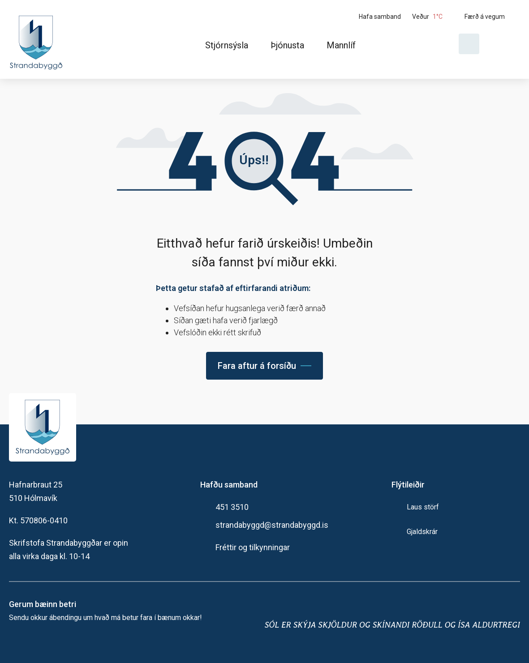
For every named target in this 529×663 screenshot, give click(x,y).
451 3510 (232, 507)
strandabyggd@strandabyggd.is (271, 525)
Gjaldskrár (422, 531)
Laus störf (423, 507)
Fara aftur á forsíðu (257, 365)
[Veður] (435, 16)
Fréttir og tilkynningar (252, 547)
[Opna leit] (469, 44)
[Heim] (38, 39)
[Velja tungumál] (503, 44)
